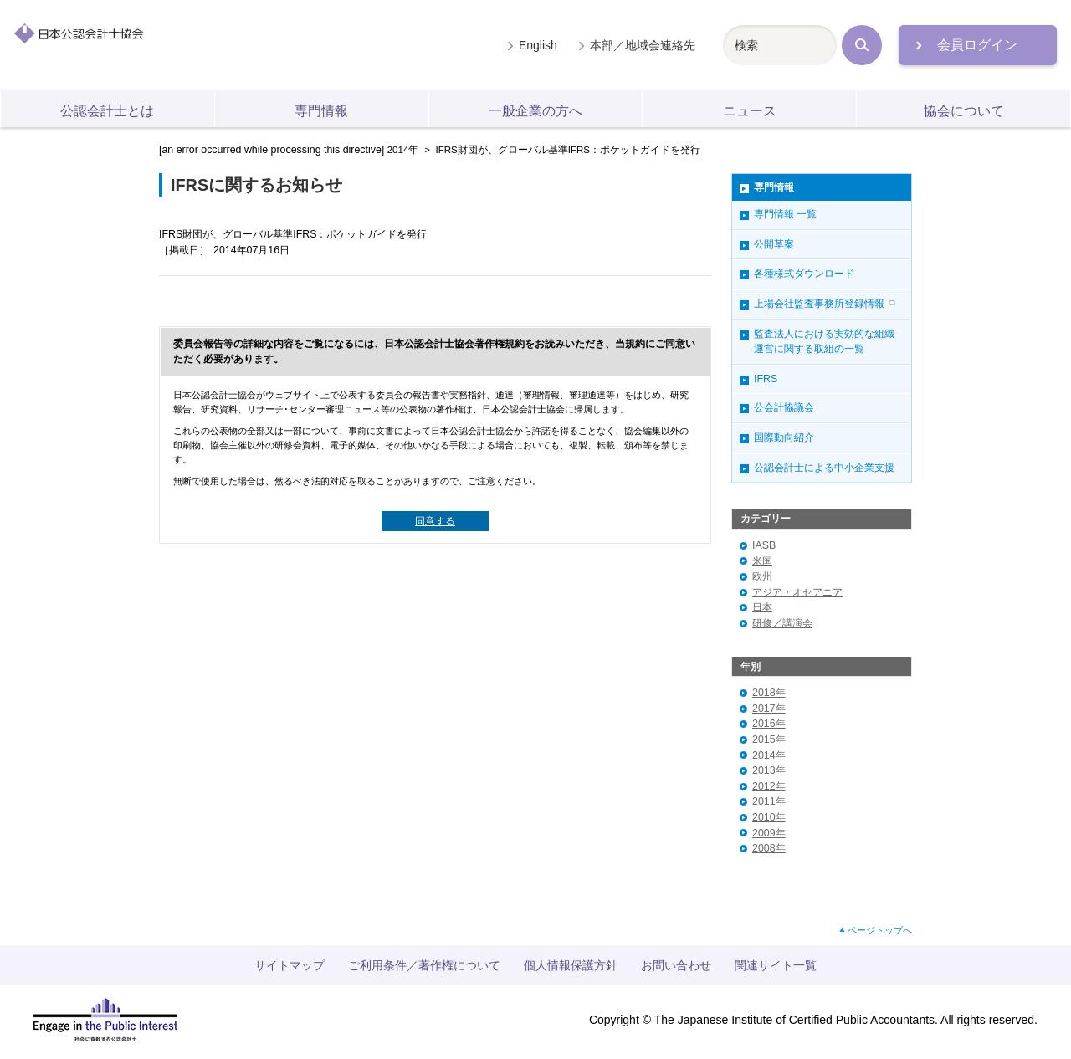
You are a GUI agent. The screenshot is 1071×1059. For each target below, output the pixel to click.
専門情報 (321, 111)
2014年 (403, 150)
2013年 (769, 770)
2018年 (769, 692)
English (538, 45)
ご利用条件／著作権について (424, 965)
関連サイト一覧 (776, 965)
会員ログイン (977, 45)
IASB (764, 545)
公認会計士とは (107, 111)
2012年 (769, 786)
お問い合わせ (676, 965)
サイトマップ (289, 965)
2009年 (769, 833)
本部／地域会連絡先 (642, 45)
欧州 (762, 576)
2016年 (769, 723)
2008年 (769, 848)
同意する (435, 521)
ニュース (749, 111)
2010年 (769, 817)
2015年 (769, 739)
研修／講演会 (782, 623)
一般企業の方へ (535, 111)
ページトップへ (880, 930)
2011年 (769, 801)
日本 (762, 607)
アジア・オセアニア (797, 592)
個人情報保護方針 (570, 965)
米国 (762, 561)
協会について (964, 111)
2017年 (769, 708)
